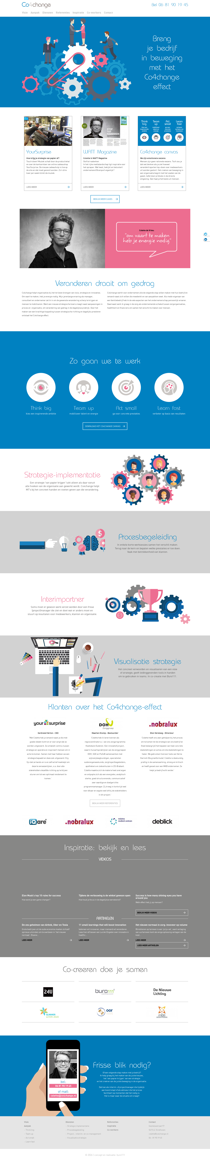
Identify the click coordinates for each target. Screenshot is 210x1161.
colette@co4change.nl (158, 1133)
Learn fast (30, 1141)
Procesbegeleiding (75, 1130)
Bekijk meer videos (147, 912)
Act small (30, 1137)
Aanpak (35, 12)
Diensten (47, 12)
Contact (108, 12)
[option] (43, 821)
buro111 (121, 1154)
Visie (25, 12)
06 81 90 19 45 (173, 4)
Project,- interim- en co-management (84, 1133)
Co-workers (94, 12)
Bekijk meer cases (102, 199)
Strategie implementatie (78, 1126)
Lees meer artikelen (148, 945)
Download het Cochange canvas (102, 426)
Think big (30, 1130)
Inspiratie (78, 12)
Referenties (63, 12)
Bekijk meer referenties (105, 803)
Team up (29, 1133)
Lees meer (31, 187)
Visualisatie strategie (76, 1137)
